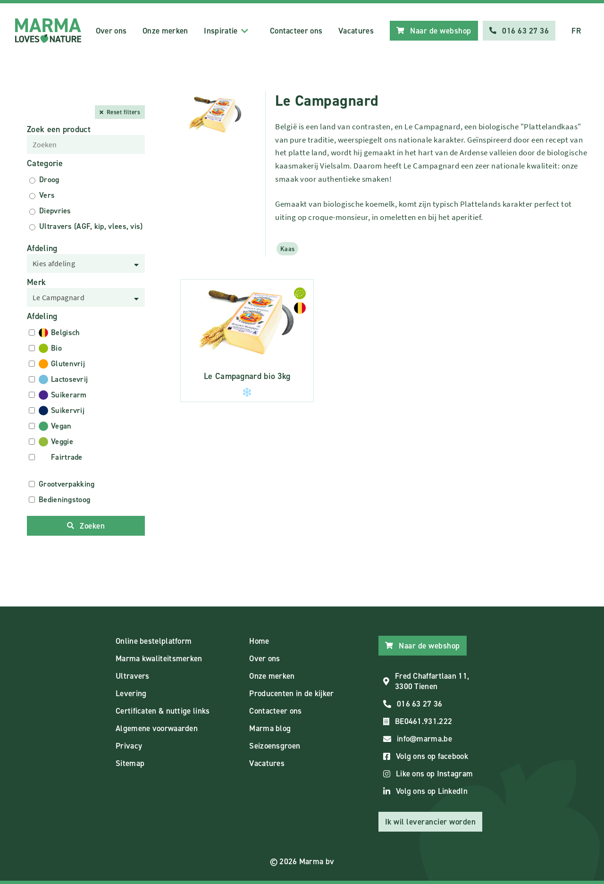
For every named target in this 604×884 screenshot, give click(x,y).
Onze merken (165, 30)
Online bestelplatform (154, 641)
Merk (36, 282)
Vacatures (356, 30)
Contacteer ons (296, 30)
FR (576, 30)
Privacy (129, 746)
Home (259, 641)
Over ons (111, 30)
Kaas (287, 248)
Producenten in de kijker (291, 693)
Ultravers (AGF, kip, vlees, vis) (91, 226)
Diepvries (55, 211)
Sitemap (130, 763)
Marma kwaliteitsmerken (159, 658)
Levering (131, 693)
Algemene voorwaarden (157, 728)
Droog (49, 180)
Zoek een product (59, 129)
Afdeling (42, 248)
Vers (47, 195)
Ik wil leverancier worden (430, 822)
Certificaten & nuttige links (163, 711)
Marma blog (270, 728)
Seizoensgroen (274, 746)
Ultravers (133, 676)
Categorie (45, 163)
